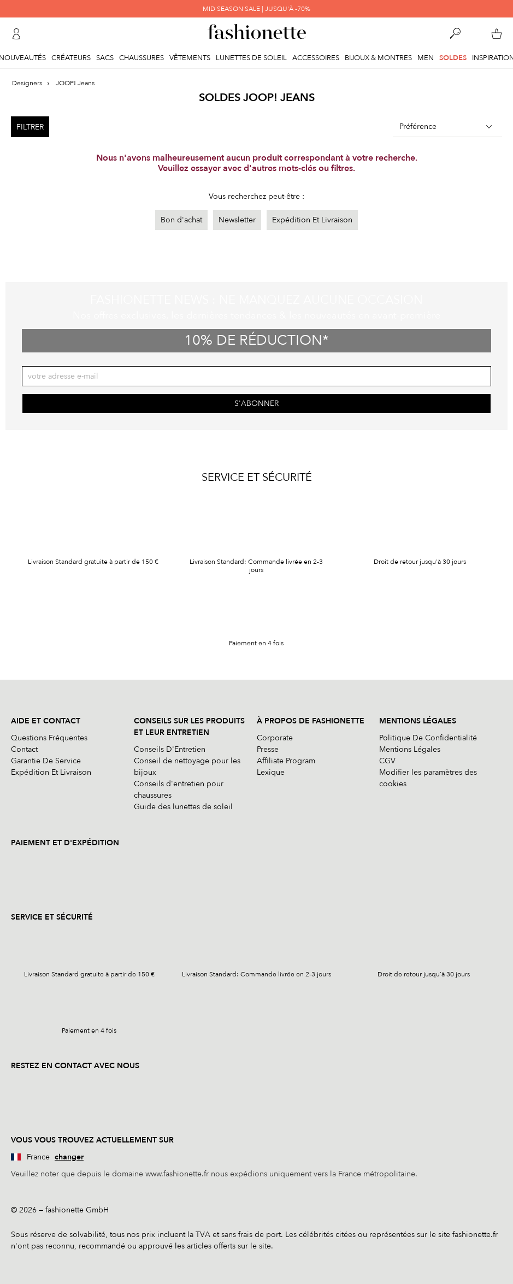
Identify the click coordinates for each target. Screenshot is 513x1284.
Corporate (275, 738)
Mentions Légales (409, 749)
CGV (387, 761)
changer (69, 1157)
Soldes (453, 58)
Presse (268, 749)
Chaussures (141, 58)
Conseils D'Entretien (169, 749)
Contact (24, 749)
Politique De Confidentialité (428, 738)
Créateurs (71, 58)
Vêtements (189, 58)
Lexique (271, 772)
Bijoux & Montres (378, 58)
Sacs (105, 58)
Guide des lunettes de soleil (183, 807)
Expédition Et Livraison (312, 220)
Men (425, 58)
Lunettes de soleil (251, 58)
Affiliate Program (286, 761)
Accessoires (315, 58)
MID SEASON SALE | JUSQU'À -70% (256, 8)
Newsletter (237, 220)
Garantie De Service (46, 761)
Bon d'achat (181, 220)
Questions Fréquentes (49, 738)
